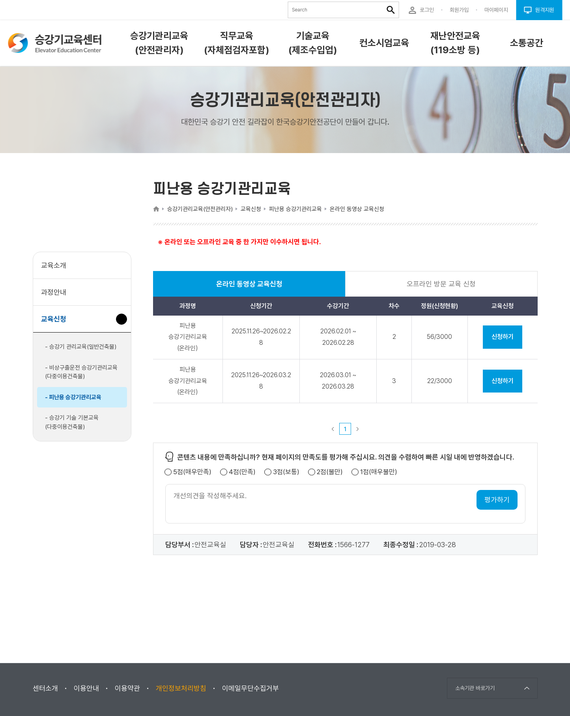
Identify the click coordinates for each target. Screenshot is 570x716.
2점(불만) (330, 472)
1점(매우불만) (378, 472)
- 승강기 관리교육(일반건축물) (80, 346)
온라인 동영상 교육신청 (249, 288)
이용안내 (86, 688)
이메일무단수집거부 (250, 688)
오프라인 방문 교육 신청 (441, 284)
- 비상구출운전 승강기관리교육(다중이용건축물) (81, 372)
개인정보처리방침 (181, 688)
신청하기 (503, 336)
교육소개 (53, 265)
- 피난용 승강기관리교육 (73, 397)
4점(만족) (242, 472)
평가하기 (497, 499)
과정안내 (53, 292)
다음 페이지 (358, 429)
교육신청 (56, 323)
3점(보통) (286, 472)
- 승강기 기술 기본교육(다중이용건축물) (72, 422)
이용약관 (127, 688)
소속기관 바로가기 (475, 688)
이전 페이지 (333, 429)
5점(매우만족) (192, 472)
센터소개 (45, 688)
